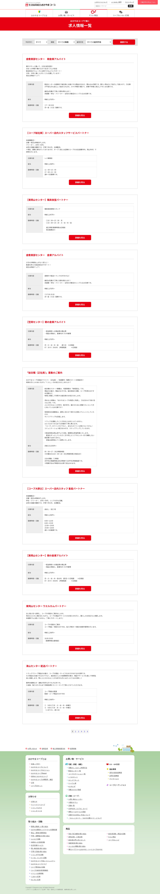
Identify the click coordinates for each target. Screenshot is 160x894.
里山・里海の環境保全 (39, 833)
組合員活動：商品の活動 (116, 834)
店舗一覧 (71, 805)
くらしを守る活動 (37, 855)
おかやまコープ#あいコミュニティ (43, 861)
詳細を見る (80, 115)
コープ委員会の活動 (38, 867)
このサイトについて (100, 2)
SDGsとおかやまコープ (39, 776)
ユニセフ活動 (35, 839)
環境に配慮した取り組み (39, 826)
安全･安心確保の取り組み (77, 834)
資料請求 (45, 749)
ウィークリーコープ (38, 805)
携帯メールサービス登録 (77, 812)
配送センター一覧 (74, 771)
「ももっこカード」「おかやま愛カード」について (85, 818)
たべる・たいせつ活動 (39, 858)
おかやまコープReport (39, 773)
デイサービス (114, 779)
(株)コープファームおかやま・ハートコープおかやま (85, 849)
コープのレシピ (113, 840)
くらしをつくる (36, 811)
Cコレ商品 (112, 837)
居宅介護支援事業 (115, 773)
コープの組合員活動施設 (39, 870)
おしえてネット (73, 780)
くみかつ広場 (35, 876)
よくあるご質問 (116, 2)
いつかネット (73, 777)
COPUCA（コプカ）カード (78, 809)
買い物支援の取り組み (39, 848)
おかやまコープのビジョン (40, 770)
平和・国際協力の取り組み (40, 836)
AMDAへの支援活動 (38, 842)
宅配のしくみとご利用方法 (77, 768)
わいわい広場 (35, 880)
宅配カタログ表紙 (74, 790)
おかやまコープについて (39, 767)
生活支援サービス (37, 845)
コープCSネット (37, 786)
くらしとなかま (36, 808)
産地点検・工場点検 (75, 837)
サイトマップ (129, 2)
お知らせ (34, 801)
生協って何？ (35, 764)
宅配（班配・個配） (75, 764)
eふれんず (72, 786)
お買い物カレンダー (75, 799)
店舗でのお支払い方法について (79, 815)
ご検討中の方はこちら (148, 2)
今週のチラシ (73, 802)
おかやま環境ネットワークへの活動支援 (44, 830)
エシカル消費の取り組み (77, 846)
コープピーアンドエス (117, 785)
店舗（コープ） (74, 796)
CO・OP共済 (114, 764)
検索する (124, 42)
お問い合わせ (32, 749)
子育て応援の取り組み (39, 851)
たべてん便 (72, 783)
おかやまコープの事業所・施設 (42, 779)
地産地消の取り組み (75, 843)
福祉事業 (112, 769)
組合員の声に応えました (77, 840)
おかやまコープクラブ (39, 864)
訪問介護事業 (114, 776)
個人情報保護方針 (59, 749)
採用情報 (73, 749)
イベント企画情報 (37, 873)
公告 (32, 783)
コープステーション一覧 (77, 774)
